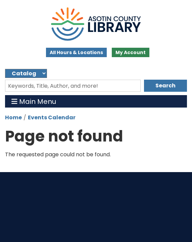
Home (13, 117)
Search (165, 85)
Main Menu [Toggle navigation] (33, 101)
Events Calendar (52, 117)
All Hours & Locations (76, 52)
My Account (130, 52)
